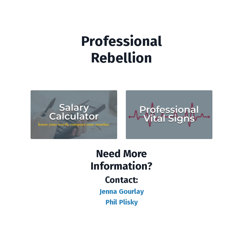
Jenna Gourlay (122, 191)
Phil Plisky (121, 202)
